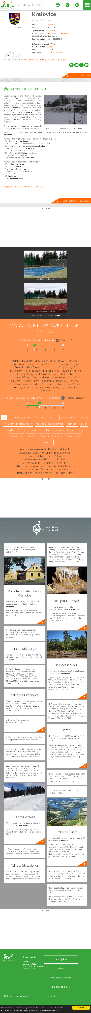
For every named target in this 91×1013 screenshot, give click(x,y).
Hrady (84, 423)
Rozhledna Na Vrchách (65, 466)
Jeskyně (70, 430)
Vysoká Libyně (51, 387)
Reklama (60, 968)
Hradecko (33, 59)
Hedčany (59, 367)
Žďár (64, 387)
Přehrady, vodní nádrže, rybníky (18, 423)
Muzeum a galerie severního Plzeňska (37, 449)
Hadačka (47, 367)
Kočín (58, 370)
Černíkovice (64, 364)
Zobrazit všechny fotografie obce (45, 315)
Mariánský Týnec (44, 59)
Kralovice (44, 14)
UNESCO (52, 417)
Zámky (10, 430)
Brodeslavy (18, 364)
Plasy (35, 380)
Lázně (81, 430)
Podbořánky (47, 380)
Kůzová (43, 374)
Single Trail (44, 436)
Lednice (53, 374)
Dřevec (36, 367)
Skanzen (85, 417)
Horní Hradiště (32, 370)
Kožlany (21, 374)
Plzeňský (51, 24)
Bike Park (31, 436)
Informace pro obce (61, 977)
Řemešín (55, 59)
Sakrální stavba (45, 442)
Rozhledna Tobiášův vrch (35, 469)
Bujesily (39, 364)
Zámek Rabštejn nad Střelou (45, 456)
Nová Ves (73, 377)
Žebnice (45, 391)
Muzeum (58, 436)
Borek (53, 360)
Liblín (71, 374)
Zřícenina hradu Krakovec (56, 452)
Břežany (62, 360)
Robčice (26, 384)
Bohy (45, 360)
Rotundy (59, 430)
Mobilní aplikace (61, 986)
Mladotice (47, 377)
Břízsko (73, 360)
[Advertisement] (45, 228)
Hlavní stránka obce (81, 75)
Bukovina (24, 59)
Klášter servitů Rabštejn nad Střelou (45, 459)
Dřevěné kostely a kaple (40, 430)
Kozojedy (32, 374)
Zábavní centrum (73, 436)
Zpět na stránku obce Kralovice (76, 200)
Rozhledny (72, 423)
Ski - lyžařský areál (69, 417)
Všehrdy (28, 387)
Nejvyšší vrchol (16, 436)
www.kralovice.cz (55, 52)
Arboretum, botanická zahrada (49, 423)
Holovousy (16, 370)
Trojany (63, 59)
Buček (29, 364)
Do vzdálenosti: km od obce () (33, 398)
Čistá (75, 364)
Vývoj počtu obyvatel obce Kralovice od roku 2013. (24, 186)
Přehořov (73, 380)
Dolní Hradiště (22, 367)
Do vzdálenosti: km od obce (36, 340)
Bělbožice (27, 360)
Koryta (77, 370)
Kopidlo (67, 370)
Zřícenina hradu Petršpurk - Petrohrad (44, 462)
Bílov (37, 360)
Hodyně (70, 367)
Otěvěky (26, 380)
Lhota (63, 374)
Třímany (76, 384)
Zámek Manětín (60, 469)
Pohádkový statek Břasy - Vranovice (31, 466)
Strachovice (63, 384)
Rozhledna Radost (29, 452)
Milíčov (36, 377)
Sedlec (36, 384)
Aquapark (39, 417)
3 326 (50, 47)
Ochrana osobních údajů (17, 995)
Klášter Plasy (67, 449)
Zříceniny (22, 430)
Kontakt (52, 995)
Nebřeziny (60, 377)
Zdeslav (73, 387)
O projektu (61, 959)
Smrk (52, 384)
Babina (16, 360)
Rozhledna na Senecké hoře (32, 473)
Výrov (38, 387)
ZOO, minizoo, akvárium (20, 417)
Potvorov (61, 380)
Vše (4, 417)
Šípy (44, 384)
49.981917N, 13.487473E (58, 33)
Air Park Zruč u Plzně (62, 473)
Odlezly (15, 380)
